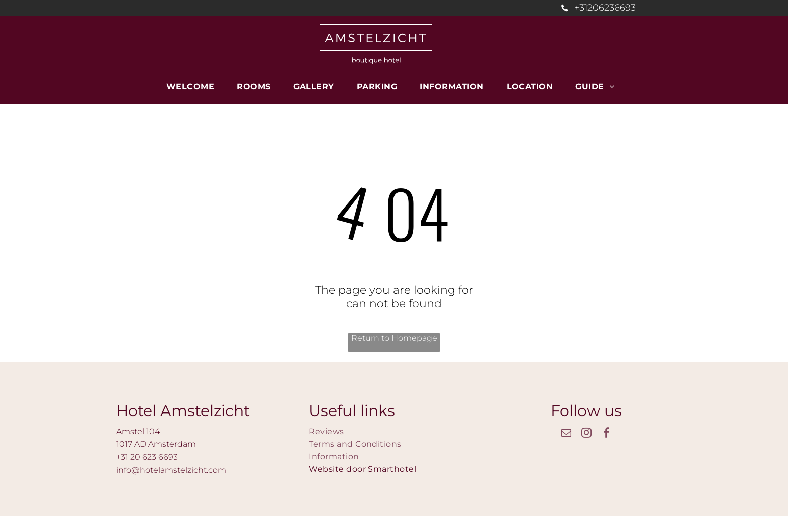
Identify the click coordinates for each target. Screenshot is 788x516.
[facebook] (606, 434)
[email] (566, 434)
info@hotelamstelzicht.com (171, 470)
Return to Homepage (394, 338)
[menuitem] (194, 86)
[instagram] (586, 434)
